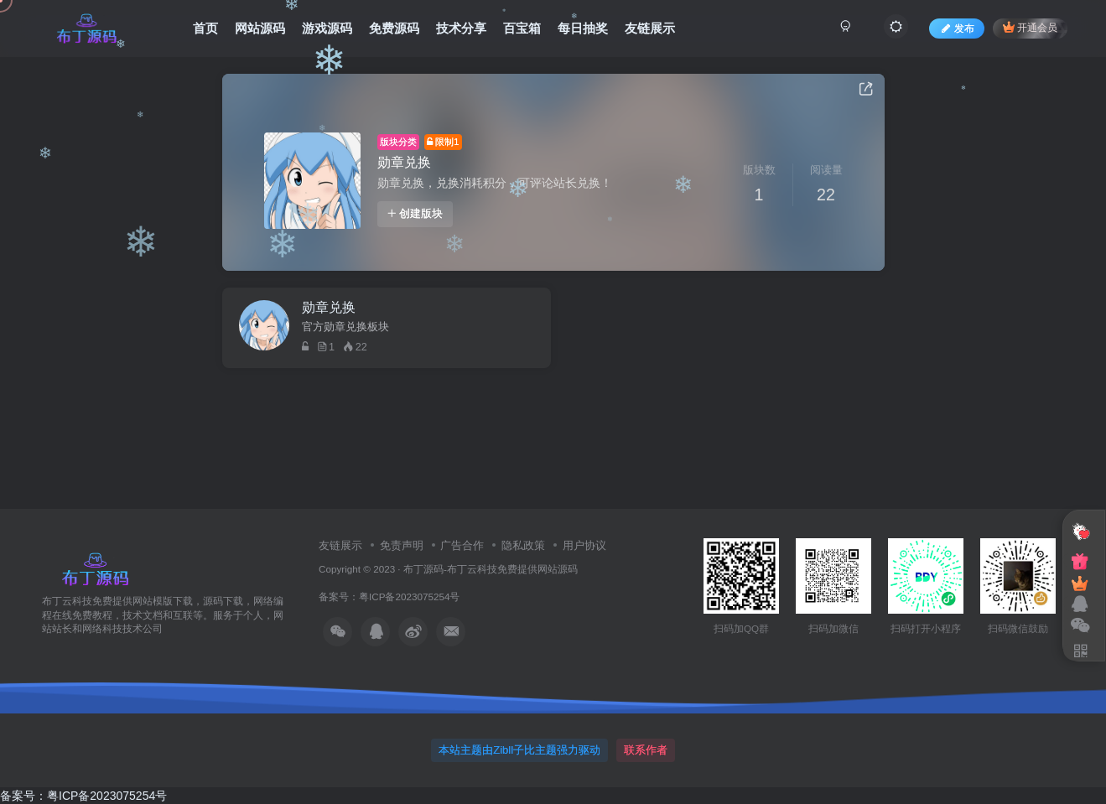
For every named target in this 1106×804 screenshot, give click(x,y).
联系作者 (645, 750)
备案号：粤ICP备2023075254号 (392, 596)
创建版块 (415, 214)
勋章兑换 (404, 162)
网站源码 (260, 28)
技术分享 (461, 28)
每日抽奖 (583, 28)
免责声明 (401, 545)
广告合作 (462, 545)
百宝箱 (522, 28)
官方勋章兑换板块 (345, 327)
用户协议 (584, 545)
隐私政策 (523, 545)
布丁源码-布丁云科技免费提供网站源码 (490, 568)
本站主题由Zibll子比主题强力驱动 (519, 750)
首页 (205, 28)
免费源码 (394, 28)
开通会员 (1030, 27)
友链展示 (650, 28)
